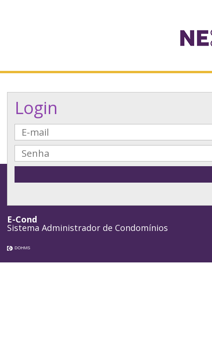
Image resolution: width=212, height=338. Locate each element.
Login (36, 108)
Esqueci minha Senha (164, 195)
